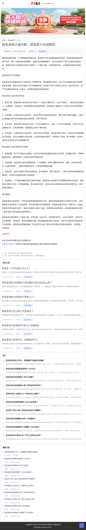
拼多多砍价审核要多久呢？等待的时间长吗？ (20, 492)
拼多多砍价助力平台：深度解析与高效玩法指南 (20, 452)
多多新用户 (11, 40)
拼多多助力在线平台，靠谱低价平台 (20, 339)
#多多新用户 (42, 51)
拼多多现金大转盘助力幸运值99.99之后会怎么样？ (27, 282)
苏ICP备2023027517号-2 (43, 527)
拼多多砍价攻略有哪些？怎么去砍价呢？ (18, 472)
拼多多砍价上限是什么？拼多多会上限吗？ (19, 485)
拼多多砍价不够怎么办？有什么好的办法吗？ (20, 499)
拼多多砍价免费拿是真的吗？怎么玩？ (17, 459)
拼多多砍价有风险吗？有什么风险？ (16, 465)
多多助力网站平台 (9, 244)
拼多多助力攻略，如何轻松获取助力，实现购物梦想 (26, 255)
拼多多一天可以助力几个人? (16, 268)
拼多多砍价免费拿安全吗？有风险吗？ (17, 506)
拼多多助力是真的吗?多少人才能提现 (20, 325)
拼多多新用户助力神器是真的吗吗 (20, 253)
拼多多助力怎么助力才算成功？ (17, 311)
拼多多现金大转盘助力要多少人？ (19, 297)
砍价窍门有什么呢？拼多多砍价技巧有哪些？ (20, 479)
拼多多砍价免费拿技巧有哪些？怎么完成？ (19, 512)
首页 (3, 40)
